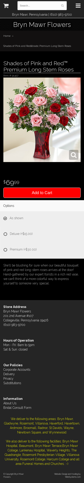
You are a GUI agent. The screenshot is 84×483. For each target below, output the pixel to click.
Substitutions (12, 383)
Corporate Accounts (16, 369)
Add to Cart (42, 193)
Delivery (9, 374)
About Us (9, 403)
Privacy (8, 378)
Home (7, 35)
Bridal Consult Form (17, 407)
